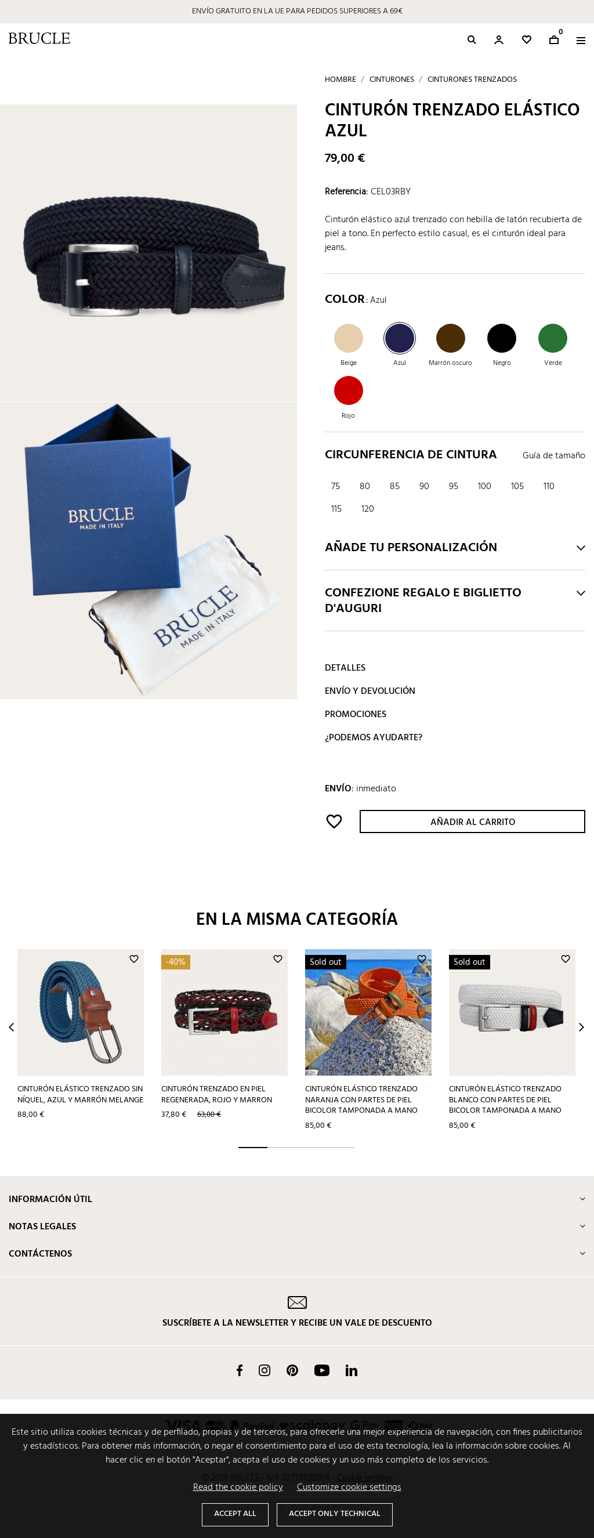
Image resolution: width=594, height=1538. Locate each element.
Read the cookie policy (238, 1487)
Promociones (355, 714)
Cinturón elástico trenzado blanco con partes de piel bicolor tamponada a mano (505, 1100)
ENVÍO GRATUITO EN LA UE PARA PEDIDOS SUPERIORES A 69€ (297, 11)
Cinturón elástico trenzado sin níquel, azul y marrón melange (80, 1095)
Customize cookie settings (349, 1487)
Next (581, 1027)
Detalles (345, 668)
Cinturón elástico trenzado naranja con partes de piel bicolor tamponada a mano (361, 1100)
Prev (11, 1027)
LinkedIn (351, 1370)
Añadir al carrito (472, 822)
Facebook (239, 1370)
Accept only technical (335, 1514)
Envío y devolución (370, 691)
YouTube (321, 1370)
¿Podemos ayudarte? (373, 738)
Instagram (264, 1370)
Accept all (235, 1514)
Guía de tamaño (554, 456)
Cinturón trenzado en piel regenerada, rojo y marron (216, 1095)
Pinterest (292, 1370)
